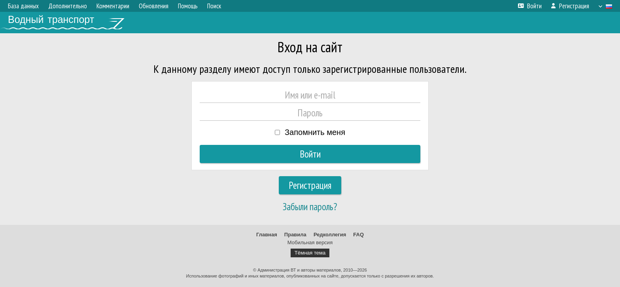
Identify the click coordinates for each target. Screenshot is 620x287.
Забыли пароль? (310, 206)
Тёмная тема (310, 253)
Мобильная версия (310, 242)
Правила (295, 235)
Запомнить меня (315, 132)
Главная (266, 235)
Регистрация (310, 185)
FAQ (358, 235)
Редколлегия (330, 235)
